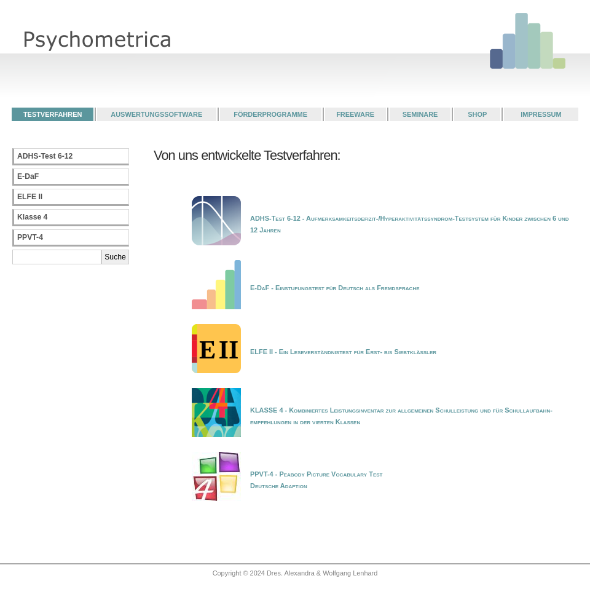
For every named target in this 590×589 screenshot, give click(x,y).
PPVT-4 (30, 237)
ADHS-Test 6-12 (45, 156)
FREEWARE (355, 114)
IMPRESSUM (541, 114)
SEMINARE (420, 114)
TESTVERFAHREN (52, 114)
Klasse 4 (32, 217)
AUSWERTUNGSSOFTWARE (156, 114)
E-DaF (28, 176)
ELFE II (29, 196)
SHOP (477, 114)
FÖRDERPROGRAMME (270, 114)
